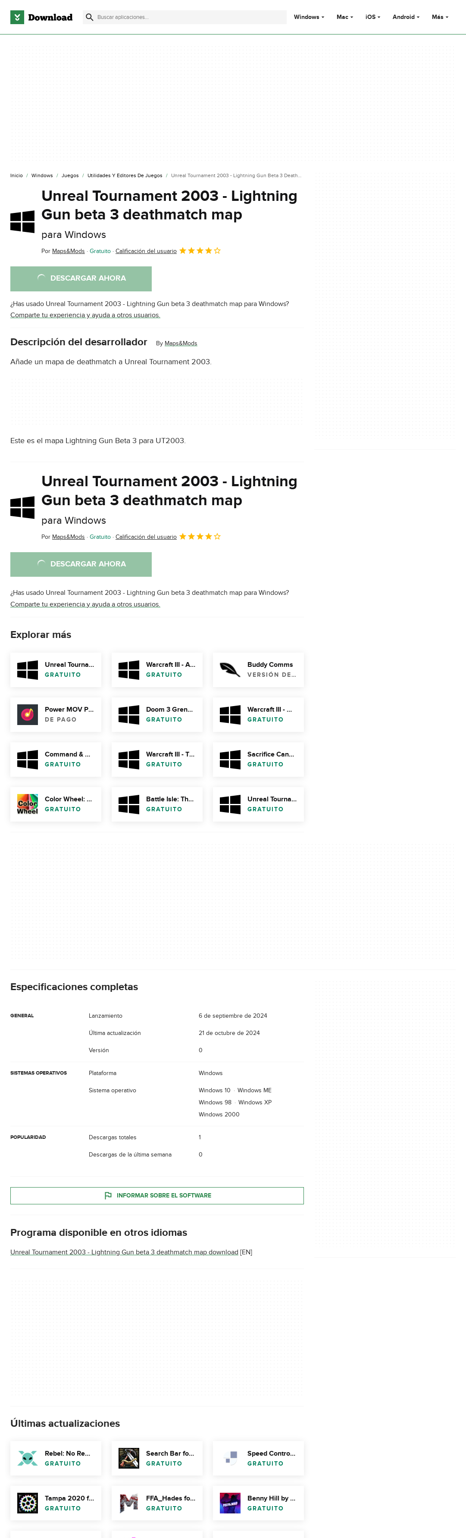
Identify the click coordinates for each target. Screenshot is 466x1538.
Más (441, 17)
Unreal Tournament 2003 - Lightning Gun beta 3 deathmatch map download (124, 1252)
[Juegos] (70, 176)
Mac (342, 17)
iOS (370, 17)
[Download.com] (41, 17)
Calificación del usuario (169, 250)
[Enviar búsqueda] (90, 17)
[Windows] (42, 176)
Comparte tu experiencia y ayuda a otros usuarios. (85, 315)
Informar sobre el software (157, 1195)
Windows (306, 17)
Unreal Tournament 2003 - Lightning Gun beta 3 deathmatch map (169, 214)
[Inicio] (16, 176)
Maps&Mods (181, 343)
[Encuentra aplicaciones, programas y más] (185, 17)
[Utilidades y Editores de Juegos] (125, 176)
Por (63, 251)
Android (404, 17)
